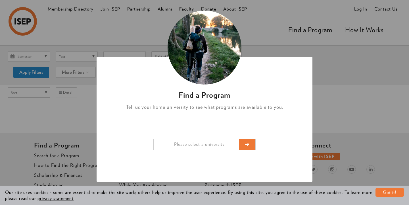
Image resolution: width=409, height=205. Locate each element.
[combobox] (204, 144)
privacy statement (55, 198)
